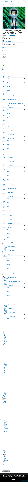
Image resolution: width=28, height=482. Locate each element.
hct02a (8, 74)
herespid (8, 194)
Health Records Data (5, 272)
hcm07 (8, 283)
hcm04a (8, 264)
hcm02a (8, 252)
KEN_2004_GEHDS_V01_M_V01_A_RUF (7, 4)
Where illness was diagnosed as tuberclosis (15, 103)
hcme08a (8, 310)
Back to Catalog (6, 471)
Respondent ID (10, 196)
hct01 (8, 229)
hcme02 (8, 171)
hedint (8, 198)
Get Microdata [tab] (5, 65)
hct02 (8, 78)
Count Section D (10, 219)
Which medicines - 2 (11, 316)
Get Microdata (11, 35)
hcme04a (8, 179)
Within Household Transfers (5, 328)
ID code (9, 76)
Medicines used (10, 107)
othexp (4, 178)
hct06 (8, 101)
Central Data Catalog (8, 3)
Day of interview (10, 200)
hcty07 (8, 152)
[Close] (27, 474)
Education (5, 256)
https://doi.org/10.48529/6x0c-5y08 (7, 41)
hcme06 (8, 303)
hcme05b (8, 299)
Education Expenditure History (5, 312)
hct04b (8, 90)
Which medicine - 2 (11, 161)
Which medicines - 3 (11, 118)
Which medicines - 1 (11, 111)
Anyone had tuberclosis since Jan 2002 (14, 231)
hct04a (8, 86)
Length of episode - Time (12, 95)
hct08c (8, 117)
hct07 (8, 105)
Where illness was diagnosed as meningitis (15, 304)
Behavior (5, 445)
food (3, 154)
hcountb (8, 214)
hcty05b (8, 144)
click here (13, 479)
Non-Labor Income (5, 382)
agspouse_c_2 (4, 97)
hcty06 (8, 148)
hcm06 (8, 279)
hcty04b (8, 136)
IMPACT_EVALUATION (14, 3)
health (3, 155)
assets (4, 106)
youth (3, 235)
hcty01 (8, 237)
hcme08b (8, 314)
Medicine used (10, 153)
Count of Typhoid (11, 242)
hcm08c (8, 295)
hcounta (8, 210)
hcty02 (8, 125)
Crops (5, 333)
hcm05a (8, 272)
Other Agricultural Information (5, 341)
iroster (4, 176)
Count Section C (10, 227)
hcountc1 (8, 225)
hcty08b (8, 159)
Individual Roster (3, 252)
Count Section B (10, 215)
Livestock (5, 417)
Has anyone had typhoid (12, 238)
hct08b (8, 113)
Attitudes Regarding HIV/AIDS (5, 451)
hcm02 (8, 256)
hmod (8, 190)
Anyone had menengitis (12, 246)
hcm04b (8, 268)
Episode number (10, 84)
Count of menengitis (11, 250)
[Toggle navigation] (24, 1)
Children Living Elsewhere (5, 249)
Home (3, 3)
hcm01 (8, 221)
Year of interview (11, 207)
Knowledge (5, 444)
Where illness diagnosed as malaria (14, 281)
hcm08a (8, 287)
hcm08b (8, 291)
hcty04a (8, 132)
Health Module (10, 192)
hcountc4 (8, 248)
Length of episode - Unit (12, 99)
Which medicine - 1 (11, 157)
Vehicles (5, 432)
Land (4, 332)
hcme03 (8, 175)
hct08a (8, 109)
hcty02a (8, 121)
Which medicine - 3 (11, 165)
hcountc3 (8, 241)
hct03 (8, 82)
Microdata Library (8, 1)
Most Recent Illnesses (5, 266)
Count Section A (10, 211)
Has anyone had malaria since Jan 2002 (15, 223)
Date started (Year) (11, 91)
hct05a (8, 94)
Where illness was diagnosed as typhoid (14, 149)
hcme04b (8, 183)
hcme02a (8, 167)
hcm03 (8, 260)
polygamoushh (4, 180)
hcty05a (8, 140)
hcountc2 (8, 233)
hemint (8, 202)
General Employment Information (5, 347)
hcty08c (8, 163)
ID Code (9, 122)
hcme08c (8, 318)
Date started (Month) (11, 134)
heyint (8, 206)
